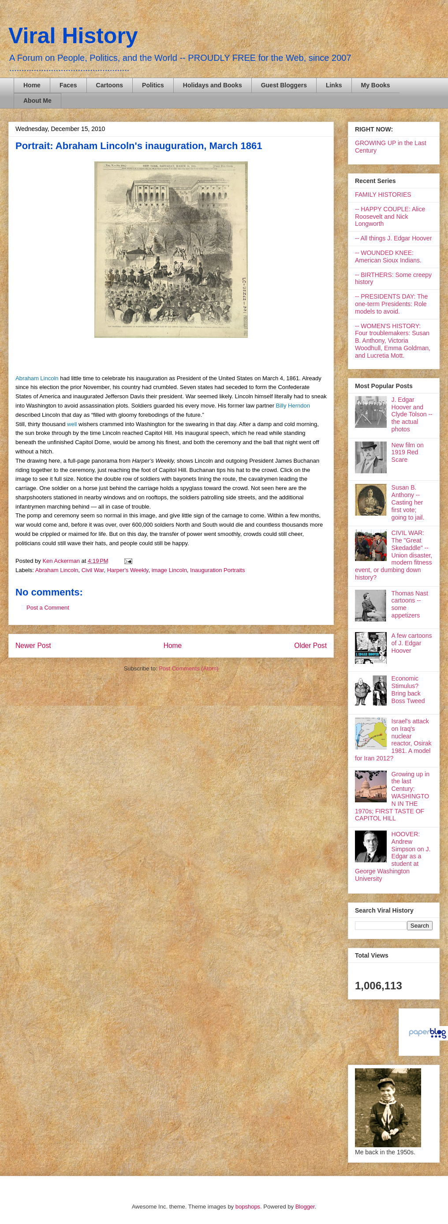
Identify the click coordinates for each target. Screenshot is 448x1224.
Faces (68, 85)
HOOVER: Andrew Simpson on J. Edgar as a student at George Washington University (392, 856)
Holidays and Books (212, 85)
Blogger (305, 1206)
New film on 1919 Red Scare (408, 453)
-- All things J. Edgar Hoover (393, 238)
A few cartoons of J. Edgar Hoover (412, 643)
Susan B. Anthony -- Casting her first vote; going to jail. (408, 502)
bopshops (247, 1206)
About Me (37, 100)
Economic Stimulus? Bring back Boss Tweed (408, 689)
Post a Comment (47, 607)
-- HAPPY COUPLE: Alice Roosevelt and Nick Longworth (390, 217)
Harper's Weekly (128, 570)
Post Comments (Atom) (188, 668)
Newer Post (33, 645)
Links (334, 85)
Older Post (310, 645)
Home (32, 85)
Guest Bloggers (284, 85)
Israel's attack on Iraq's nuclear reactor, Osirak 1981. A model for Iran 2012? (393, 740)
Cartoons (109, 85)
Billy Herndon (292, 405)
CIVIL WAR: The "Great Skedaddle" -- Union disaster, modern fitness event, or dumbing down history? (393, 555)
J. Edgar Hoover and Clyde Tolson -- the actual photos (412, 414)
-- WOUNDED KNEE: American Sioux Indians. (388, 256)
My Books (375, 85)
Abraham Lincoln (37, 378)
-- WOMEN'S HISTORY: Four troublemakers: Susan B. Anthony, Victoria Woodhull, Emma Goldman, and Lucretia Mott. (392, 340)
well (72, 424)
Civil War (93, 570)
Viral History (73, 35)
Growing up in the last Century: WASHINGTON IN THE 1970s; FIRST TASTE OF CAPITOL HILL (392, 796)
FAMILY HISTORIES (383, 194)
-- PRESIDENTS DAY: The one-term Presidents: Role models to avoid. (391, 304)
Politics (153, 85)
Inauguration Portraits (217, 570)
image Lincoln (169, 570)
